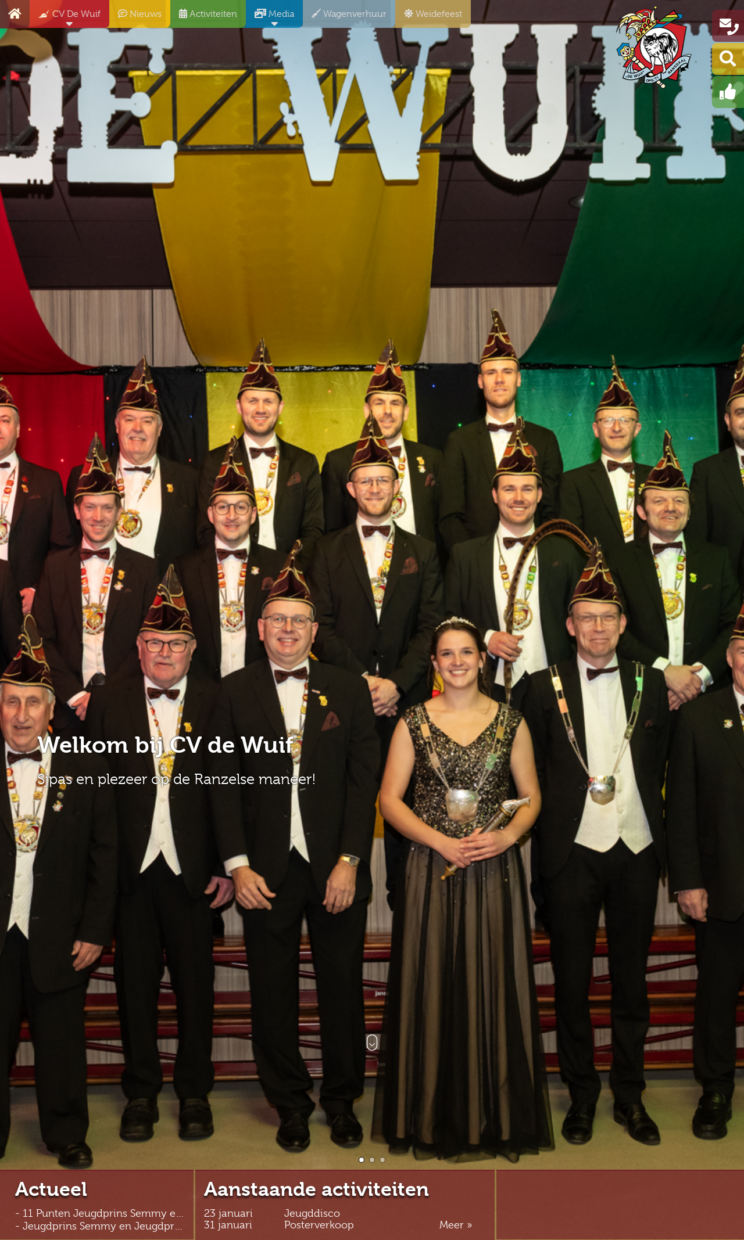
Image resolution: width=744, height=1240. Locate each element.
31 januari (228, 1225)
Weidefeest (428, 18)
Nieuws (135, 18)
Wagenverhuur (345, 18)
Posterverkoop (319, 1225)
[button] (361, 1160)
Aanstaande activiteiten (316, 1189)
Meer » (455, 1225)
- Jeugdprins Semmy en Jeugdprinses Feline (122, 1226)
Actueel (51, 1189)
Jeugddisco (312, 1213)
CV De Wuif (65, 18)
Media (270, 18)
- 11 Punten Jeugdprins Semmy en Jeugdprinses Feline (148, 1213)
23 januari (228, 1213)
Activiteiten (203, 18)
